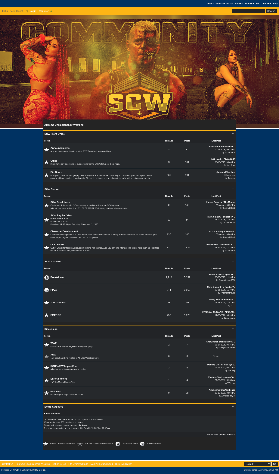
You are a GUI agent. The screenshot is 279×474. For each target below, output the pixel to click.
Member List (252, 3)
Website (220, 3)
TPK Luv (231, 383)
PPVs (54, 289)
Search (239, 3)
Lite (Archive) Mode (78, 464)
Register (44, 11)
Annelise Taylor (228, 396)
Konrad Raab (229, 208)
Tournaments (58, 302)
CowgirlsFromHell (227, 347)
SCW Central (52, 189)
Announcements (60, 148)
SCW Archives (53, 261)
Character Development (64, 231)
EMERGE (56, 315)
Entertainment (59, 378)
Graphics (56, 391)
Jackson (231, 178)
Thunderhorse (228, 222)
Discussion (51, 329)
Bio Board (56, 172)
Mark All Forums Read (101, 464)
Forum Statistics (227, 434)
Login (33, 11)
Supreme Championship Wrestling (33, 464)
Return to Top (59, 464)
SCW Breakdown (60, 202)
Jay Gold (231, 165)
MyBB (16, 470)
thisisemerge (229, 318)
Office (54, 160)
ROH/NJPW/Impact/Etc (64, 366)
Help (275, 3)
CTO (233, 305)
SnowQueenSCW (227, 280)
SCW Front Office (55, 133)
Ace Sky (231, 370)
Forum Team (213, 434)
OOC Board (57, 244)
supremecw (230, 152)
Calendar (266, 3)
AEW (53, 354)
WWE (54, 343)
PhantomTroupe (228, 293)
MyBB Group (38, 470)
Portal (229, 3)
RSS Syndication (123, 464)
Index (210, 3)
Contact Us (7, 464)
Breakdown (57, 277)
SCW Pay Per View (61, 215)
